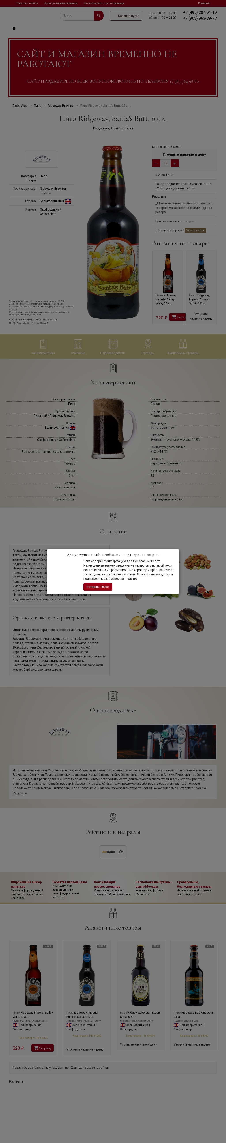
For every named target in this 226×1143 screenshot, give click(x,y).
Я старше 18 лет (97, 587)
